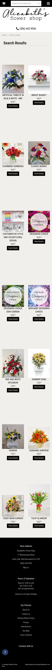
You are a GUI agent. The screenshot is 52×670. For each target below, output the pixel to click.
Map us (26, 567)
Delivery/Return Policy (26, 618)
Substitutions (26, 626)
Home (4, 35)
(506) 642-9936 (26, 28)
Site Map (26, 631)
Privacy (26, 622)
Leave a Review (26, 635)
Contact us (26, 614)
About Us (25, 610)
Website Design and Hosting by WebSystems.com (37, 664)
